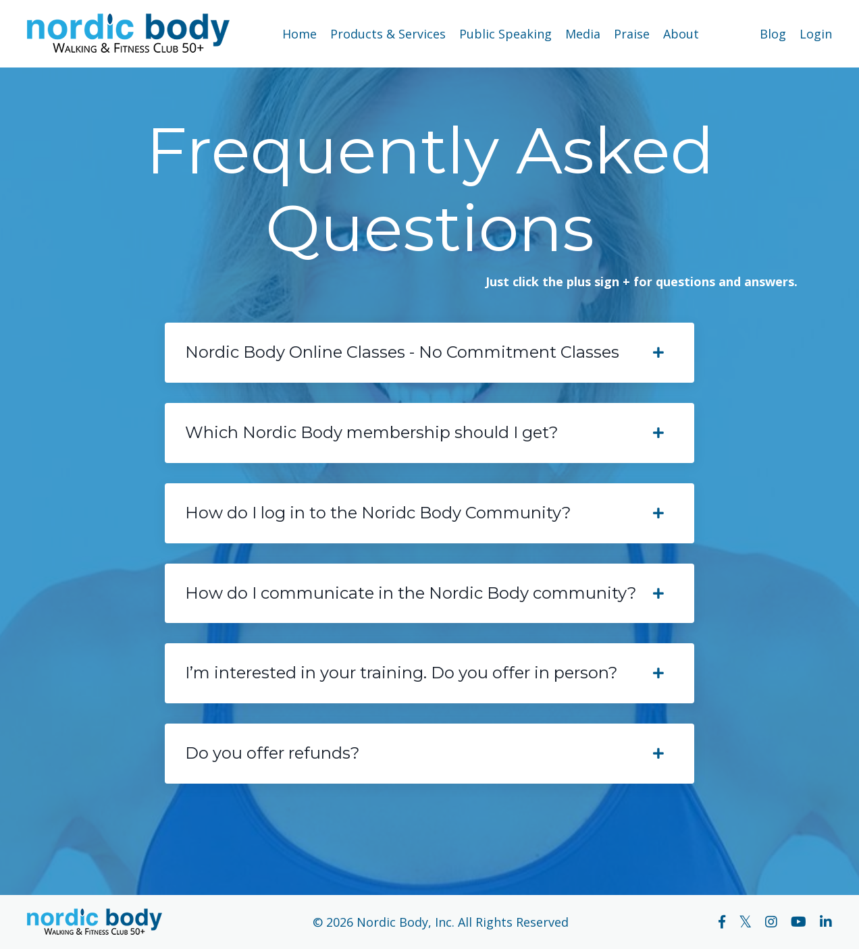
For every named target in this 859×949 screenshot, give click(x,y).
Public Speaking (505, 34)
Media (582, 34)
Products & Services (388, 34)
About (681, 34)
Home (299, 34)
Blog (773, 34)
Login (816, 34)
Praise (632, 34)
